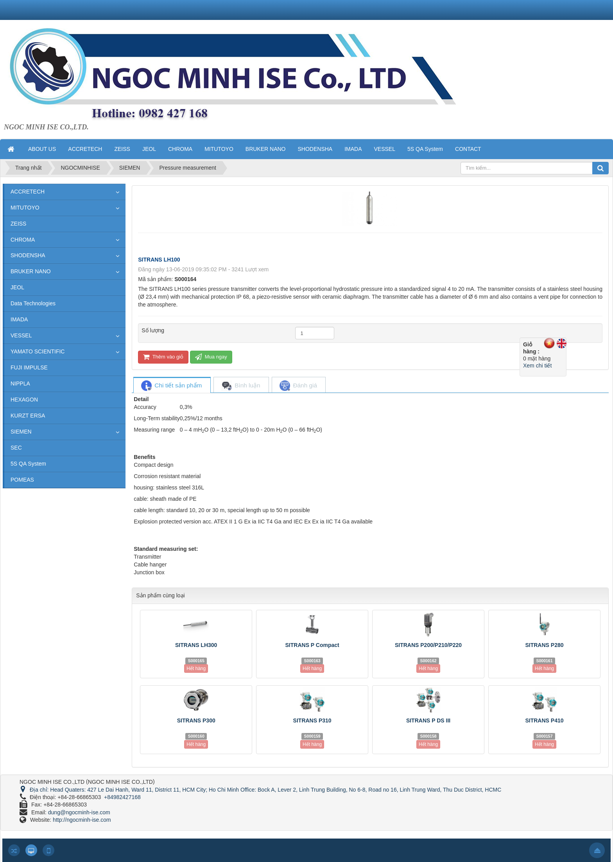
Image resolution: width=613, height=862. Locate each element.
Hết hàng (196, 668)
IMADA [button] (353, 149)
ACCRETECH (28, 191)
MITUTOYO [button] (218, 149)
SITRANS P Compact (312, 645)
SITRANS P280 (544, 645)
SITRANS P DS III (428, 720)
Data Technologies (33, 303)
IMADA (19, 319)
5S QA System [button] (425, 149)
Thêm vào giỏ (163, 356)
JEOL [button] (149, 149)
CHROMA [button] (180, 149)
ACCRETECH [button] (85, 149)
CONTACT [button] (468, 149)
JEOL (17, 287)
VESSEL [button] (384, 149)
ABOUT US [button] (42, 149)
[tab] (172, 385)
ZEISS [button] (122, 149)
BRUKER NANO (31, 271)
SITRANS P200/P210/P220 (428, 645)
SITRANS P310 (312, 720)
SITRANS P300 (196, 720)
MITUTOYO (25, 207)
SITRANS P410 (544, 720)
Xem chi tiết (537, 365)
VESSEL (21, 335)
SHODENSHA (28, 255)
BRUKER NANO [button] (266, 149)
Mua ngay (211, 356)
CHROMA (23, 240)
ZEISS (18, 223)
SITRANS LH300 (196, 645)
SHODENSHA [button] (315, 149)
